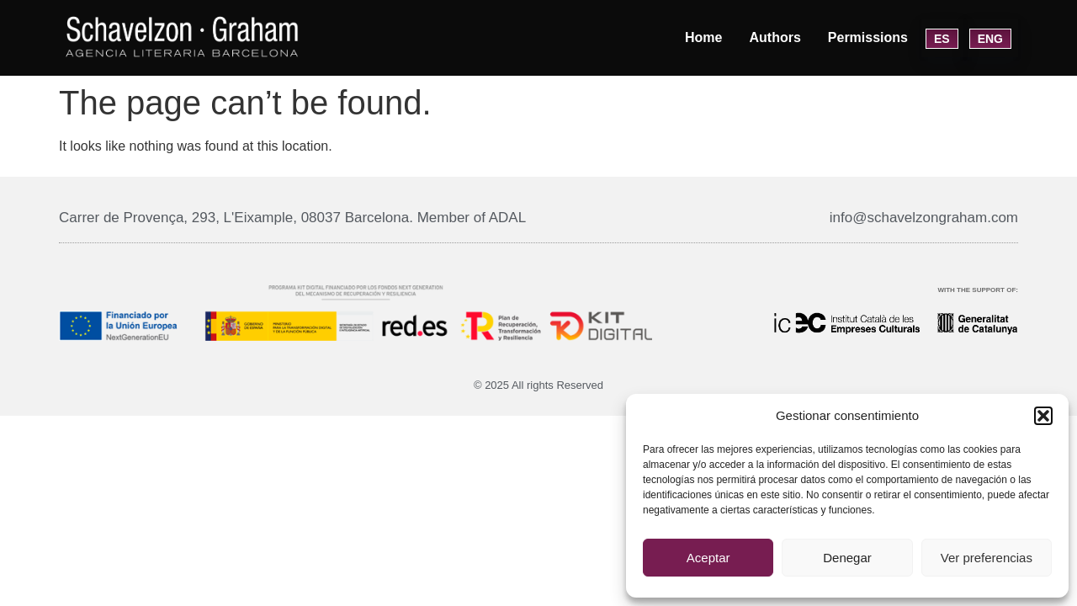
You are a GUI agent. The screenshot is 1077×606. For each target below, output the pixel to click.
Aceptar (708, 557)
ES (942, 38)
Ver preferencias (986, 557)
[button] (1043, 415)
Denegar (847, 557)
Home (703, 37)
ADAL (507, 218)
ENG (990, 38)
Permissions (868, 37)
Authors (774, 37)
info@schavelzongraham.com (924, 218)
